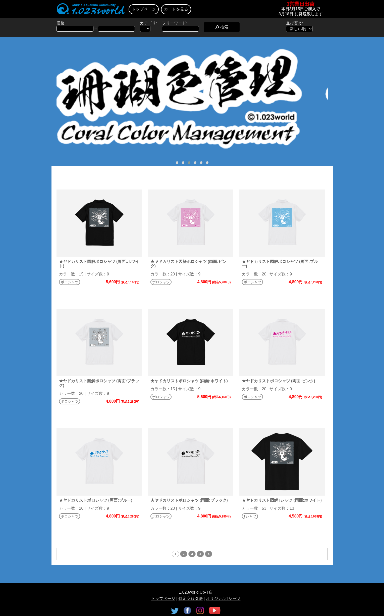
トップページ (144, 9)
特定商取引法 (191, 598)
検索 (221, 27)
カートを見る (176, 9)
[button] (177, 162)
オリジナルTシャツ (223, 598)
